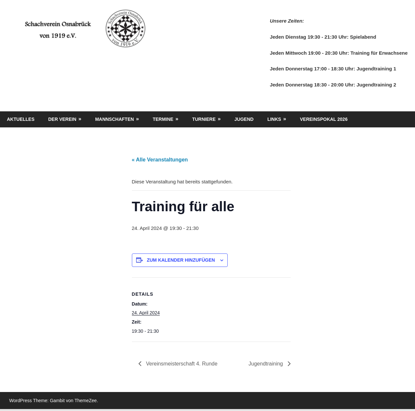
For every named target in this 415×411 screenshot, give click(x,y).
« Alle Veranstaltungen (160, 159)
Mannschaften (114, 119)
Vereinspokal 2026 (323, 119)
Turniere (204, 119)
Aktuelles (20, 119)
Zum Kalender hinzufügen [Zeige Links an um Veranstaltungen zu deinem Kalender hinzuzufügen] (181, 260)
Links (274, 119)
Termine (163, 119)
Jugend (244, 119)
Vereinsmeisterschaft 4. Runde (181, 363)
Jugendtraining (266, 363)
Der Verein (62, 119)
